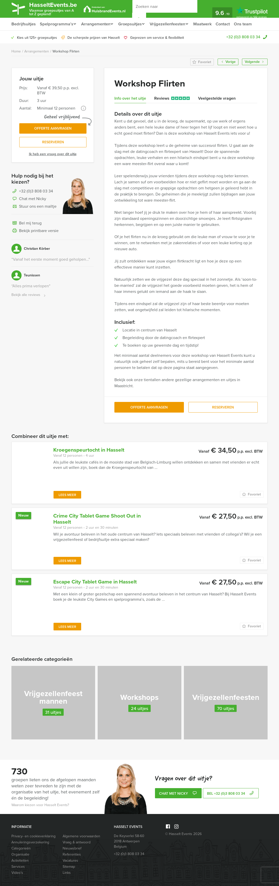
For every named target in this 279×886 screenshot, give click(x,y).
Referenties (72, 854)
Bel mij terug (26, 224)
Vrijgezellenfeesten (171, 24)
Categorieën (21, 848)
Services (18, 866)
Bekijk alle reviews (29, 296)
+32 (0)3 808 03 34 (243, 37)
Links (67, 872)
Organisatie (20, 854)
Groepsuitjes (132, 24)
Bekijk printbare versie (35, 232)
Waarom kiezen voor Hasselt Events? (40, 805)
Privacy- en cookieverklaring (33, 836)
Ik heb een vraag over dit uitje (53, 155)
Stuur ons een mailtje (34, 208)
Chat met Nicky (28, 200)
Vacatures (70, 860)
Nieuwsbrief (72, 848)
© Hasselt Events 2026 (183, 834)
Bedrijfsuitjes (23, 24)
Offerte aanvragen (53, 129)
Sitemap (69, 866)
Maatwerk (208, 24)
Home (16, 51)
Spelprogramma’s (56, 24)
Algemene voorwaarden (81, 836)
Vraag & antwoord (77, 842)
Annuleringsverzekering (30, 842)
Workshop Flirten (66, 51)
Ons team (249, 24)
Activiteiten (20, 860)
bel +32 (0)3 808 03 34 (231, 794)
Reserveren (53, 143)
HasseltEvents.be (56, 8)
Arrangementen (96, 24)
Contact (229, 24)
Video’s (17, 872)
